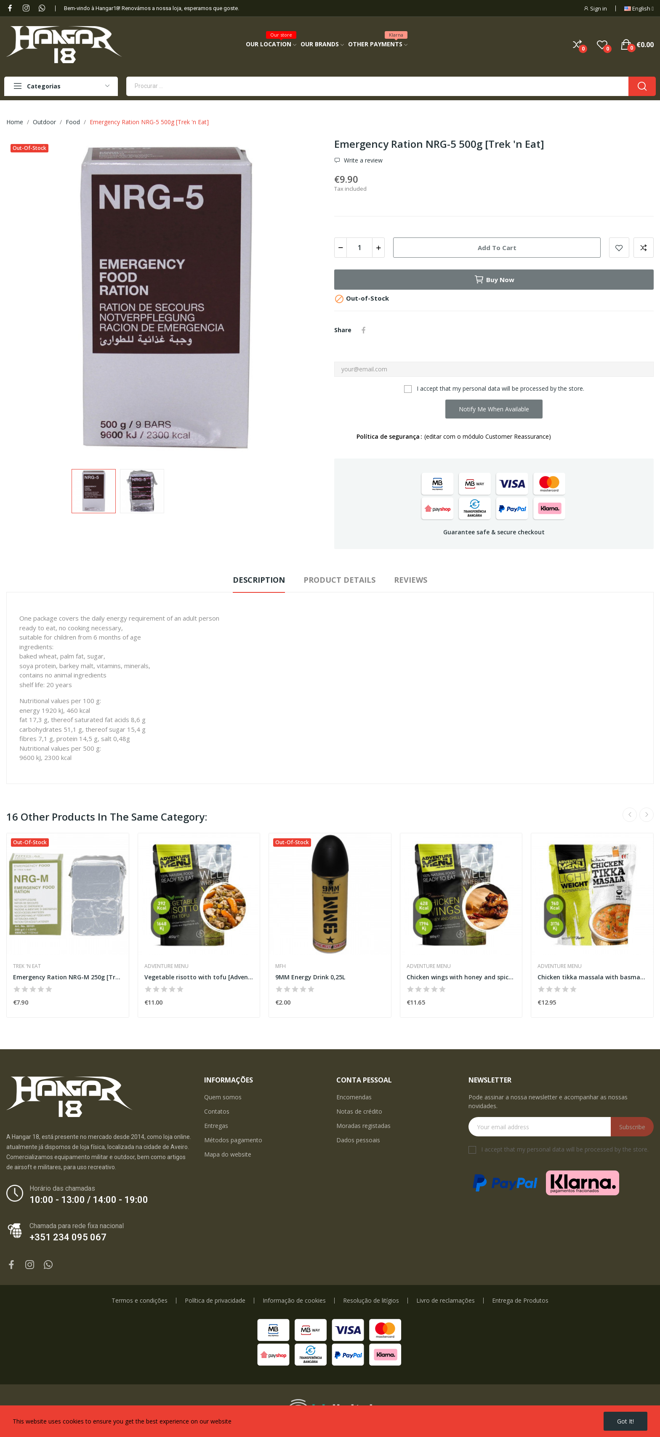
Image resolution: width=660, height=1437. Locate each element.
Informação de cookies (294, 1301)
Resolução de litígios (371, 1301)
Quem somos (223, 1097)
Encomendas (354, 1097)
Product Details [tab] (339, 580)
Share (364, 330)
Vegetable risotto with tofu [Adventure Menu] (199, 977)
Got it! (625, 1421)
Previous (630, 815)
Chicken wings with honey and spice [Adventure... (461, 977)
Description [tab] (259, 580)
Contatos (216, 1111)
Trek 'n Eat (27, 966)
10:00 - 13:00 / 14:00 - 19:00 (88, 1199)
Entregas (216, 1126)
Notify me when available (494, 409)
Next (646, 815)
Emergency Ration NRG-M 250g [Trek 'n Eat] (67, 977)
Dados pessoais (358, 1140)
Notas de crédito (359, 1111)
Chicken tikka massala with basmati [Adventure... (592, 977)
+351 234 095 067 (67, 1237)
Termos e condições (140, 1301)
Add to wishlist (619, 247)
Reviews (410, 580)
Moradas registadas (363, 1126)
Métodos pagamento (233, 1140)
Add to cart (497, 247)
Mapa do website (227, 1154)
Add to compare (643, 247)
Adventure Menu (166, 966)
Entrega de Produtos (520, 1301)
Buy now (494, 280)
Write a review (362, 160)
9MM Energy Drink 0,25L (310, 977)
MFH (280, 966)
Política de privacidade (215, 1301)
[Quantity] (359, 247)
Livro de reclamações (445, 1301)
